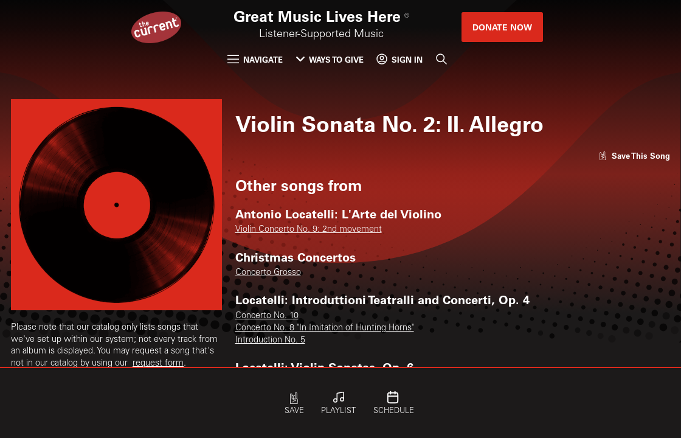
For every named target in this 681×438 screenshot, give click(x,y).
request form (158, 364)
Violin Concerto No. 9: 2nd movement (308, 230)
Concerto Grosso (268, 273)
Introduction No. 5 (270, 340)
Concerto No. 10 (267, 316)
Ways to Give (330, 59)
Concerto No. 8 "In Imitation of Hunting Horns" (324, 328)
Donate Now (502, 27)
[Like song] (634, 155)
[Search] (441, 59)
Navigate (255, 59)
